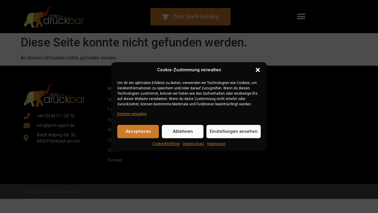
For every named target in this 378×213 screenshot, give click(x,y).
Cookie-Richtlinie (166, 144)
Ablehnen (183, 131)
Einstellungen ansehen (234, 131)
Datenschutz (193, 144)
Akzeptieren (138, 131)
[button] (258, 70)
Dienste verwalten (132, 114)
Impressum (216, 144)
